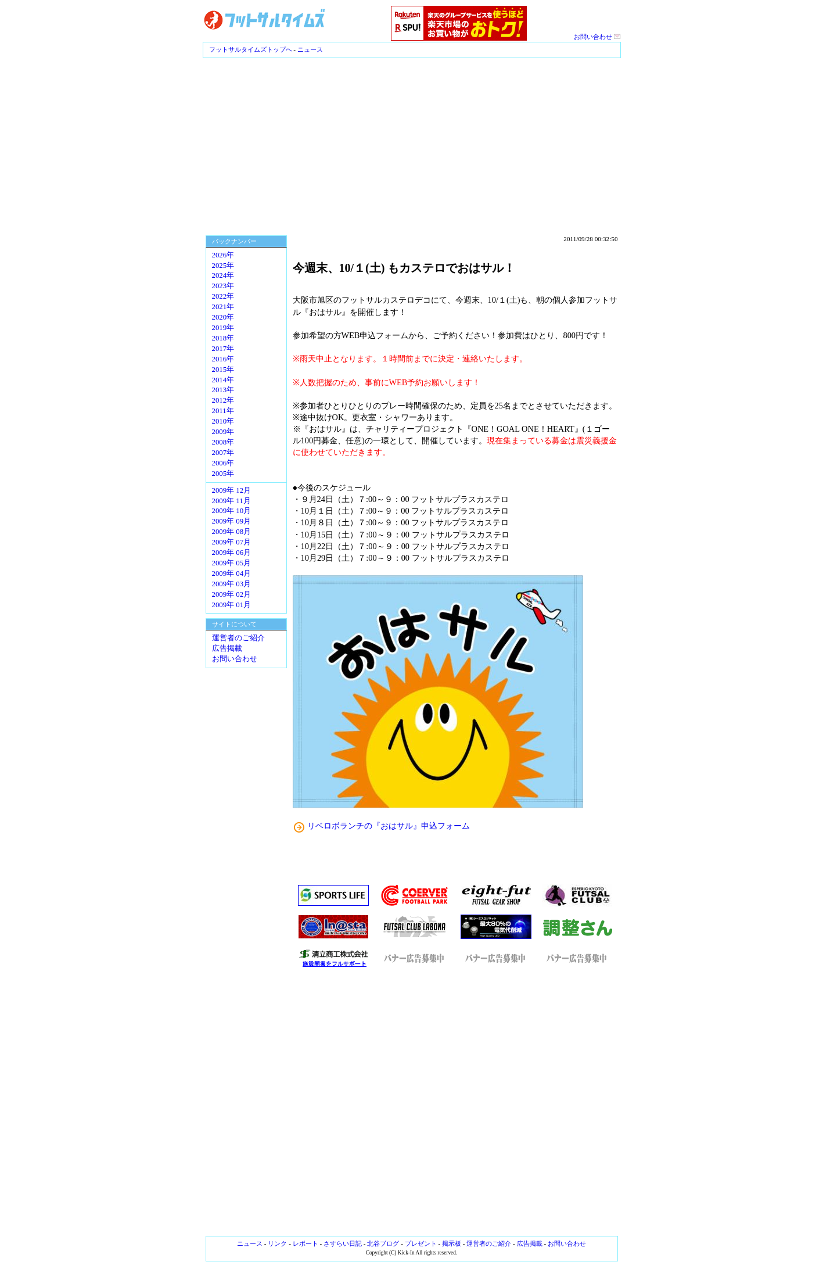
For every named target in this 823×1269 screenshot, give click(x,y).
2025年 (223, 265)
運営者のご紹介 (238, 638)
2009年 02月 (231, 594)
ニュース (310, 49)
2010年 (223, 421)
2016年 (223, 359)
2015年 (223, 369)
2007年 (223, 453)
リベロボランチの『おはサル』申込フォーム (388, 825)
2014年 (223, 380)
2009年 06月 (231, 553)
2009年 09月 (231, 521)
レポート (305, 1243)
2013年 (223, 390)
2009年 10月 (231, 511)
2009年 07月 (231, 542)
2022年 (223, 296)
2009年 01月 (231, 605)
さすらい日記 (343, 1243)
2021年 (223, 307)
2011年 (223, 411)
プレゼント (421, 1243)
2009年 (223, 432)
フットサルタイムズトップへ (250, 49)
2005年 (223, 473)
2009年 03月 (231, 584)
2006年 (223, 463)
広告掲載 (227, 648)
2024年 (223, 275)
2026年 (223, 255)
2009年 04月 (231, 573)
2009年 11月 (231, 501)
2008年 (223, 442)
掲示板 (451, 1243)
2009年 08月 (231, 532)
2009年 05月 (231, 563)
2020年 (223, 317)
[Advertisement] (411, 145)
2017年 (223, 349)
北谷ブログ (383, 1243)
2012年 (223, 400)
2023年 (223, 286)
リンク (277, 1243)
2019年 (223, 328)
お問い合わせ (597, 36)
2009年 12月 (231, 490)
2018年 (223, 338)
